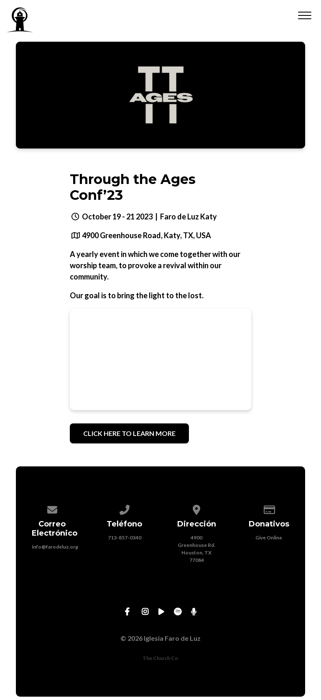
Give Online (268, 537)
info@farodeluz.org (55, 547)
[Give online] (269, 508)
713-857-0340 (124, 537)
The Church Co (160, 658)
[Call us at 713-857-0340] (124, 508)
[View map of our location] (197, 508)
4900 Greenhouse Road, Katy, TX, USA (146, 235)
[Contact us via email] (52, 508)
